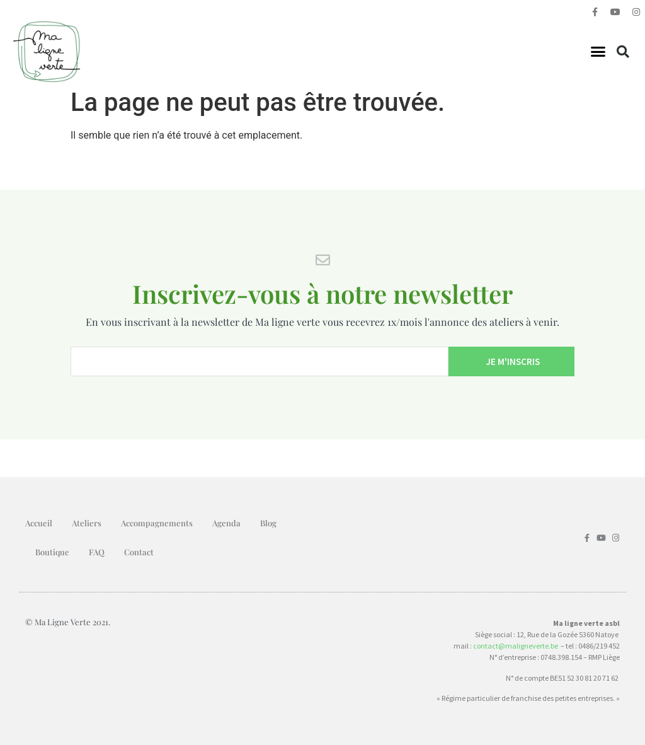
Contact (139, 551)
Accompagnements (157, 522)
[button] (598, 52)
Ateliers (86, 522)
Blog (268, 522)
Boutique (52, 551)
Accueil (38, 522)
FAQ (97, 551)
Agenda (226, 522)
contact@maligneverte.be (515, 645)
